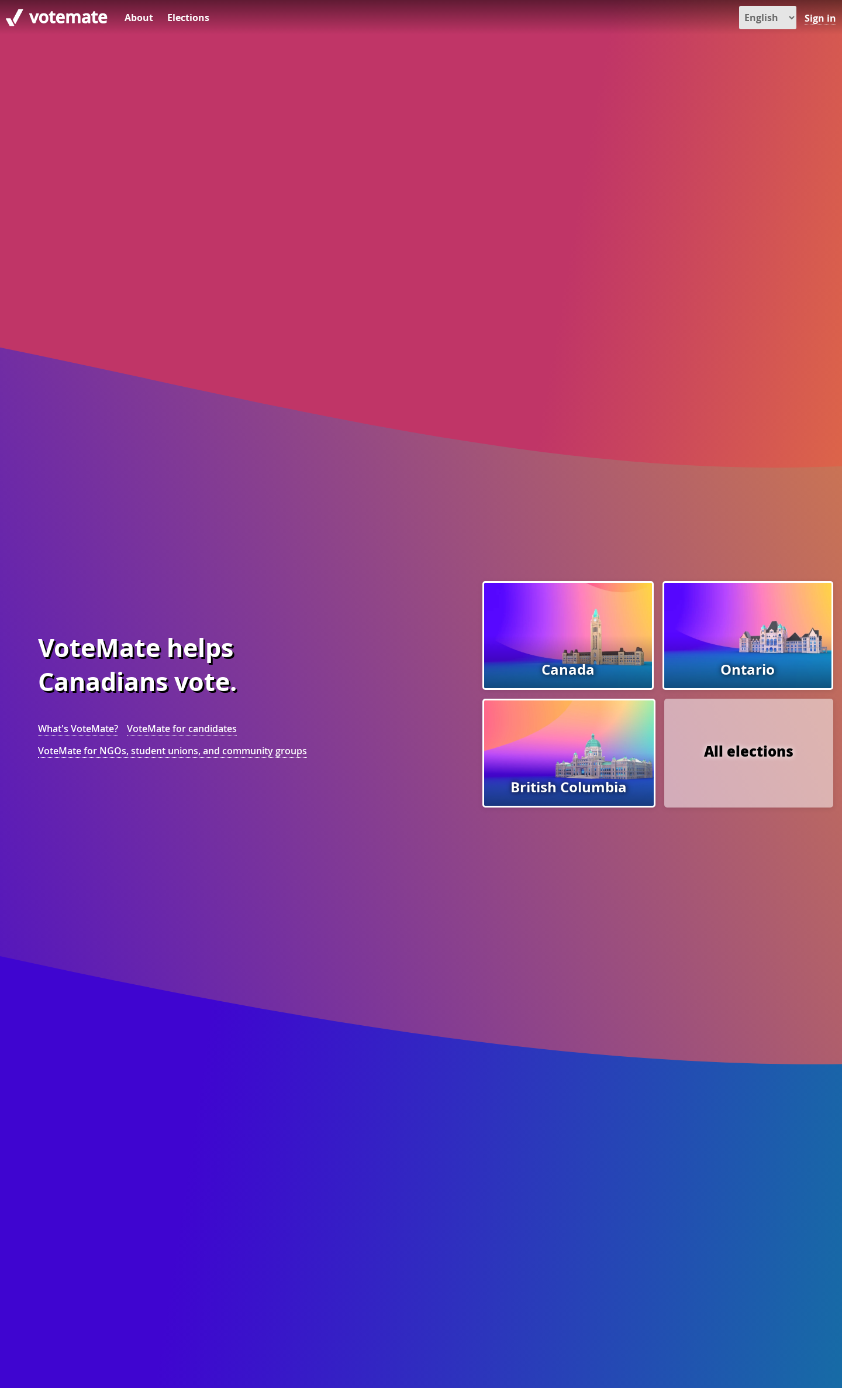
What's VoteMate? (78, 728)
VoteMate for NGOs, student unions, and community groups (172, 750)
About (139, 17)
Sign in (820, 18)
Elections (188, 17)
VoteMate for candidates (182, 728)
